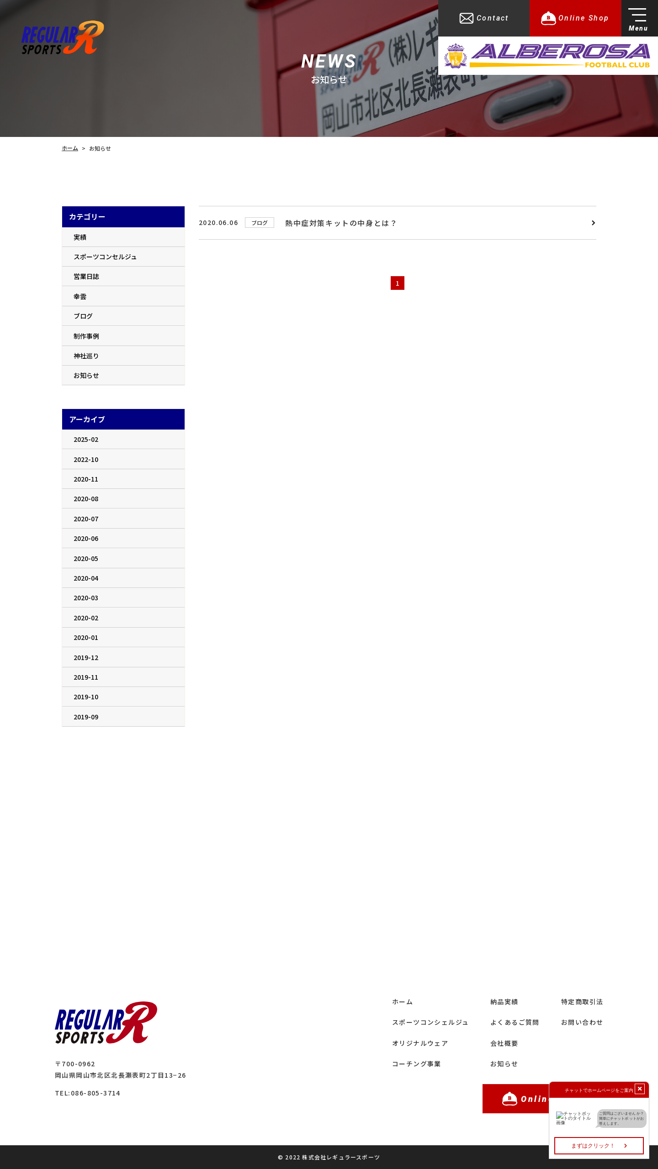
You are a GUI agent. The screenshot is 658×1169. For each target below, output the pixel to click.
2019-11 (86, 676)
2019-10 (86, 696)
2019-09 (86, 716)
